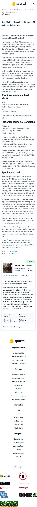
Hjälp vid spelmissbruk (18, 378)
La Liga (11, 10)
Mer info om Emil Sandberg (13, 327)
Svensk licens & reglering (18, 396)
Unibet (13, 253)
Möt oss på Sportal (18, 443)
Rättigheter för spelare (18, 382)
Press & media (18, 418)
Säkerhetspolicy (18, 425)
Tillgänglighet (19, 428)
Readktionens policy (18, 453)
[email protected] (12, 275)
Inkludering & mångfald (18, 364)
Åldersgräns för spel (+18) (18, 357)
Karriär (18, 450)
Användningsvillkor (18, 353)
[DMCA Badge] (9, 476)
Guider (19, 410)
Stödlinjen (19, 389)
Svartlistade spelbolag (18, 399)
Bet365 (14, 251)
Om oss (18, 457)
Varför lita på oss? (18, 446)
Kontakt (18, 414)
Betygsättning (18, 439)
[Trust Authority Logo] (9, 483)
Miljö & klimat (18, 392)
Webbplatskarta (18, 421)
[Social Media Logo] (15, 467)
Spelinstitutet (18, 385)
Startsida (4, 10)
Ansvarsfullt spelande (18, 375)
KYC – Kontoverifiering (18, 360)
